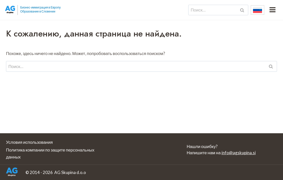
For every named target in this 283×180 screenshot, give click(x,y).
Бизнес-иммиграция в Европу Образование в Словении (40, 9)
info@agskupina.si (239, 152)
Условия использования (29, 142)
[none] (257, 10)
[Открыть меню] (272, 10)
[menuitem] (257, 10)
